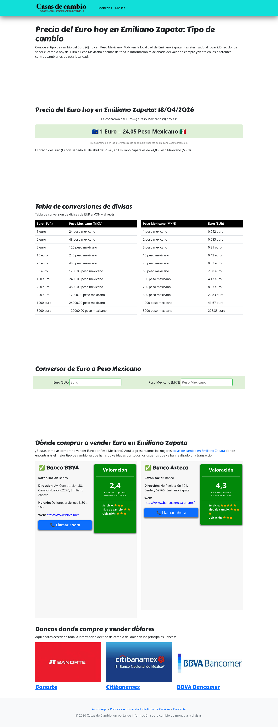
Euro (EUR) (61, 382)
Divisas (120, 8)
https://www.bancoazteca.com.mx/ (169, 502)
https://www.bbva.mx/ (63, 515)
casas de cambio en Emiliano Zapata (199, 451)
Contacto (179, 709)
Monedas (106, 7)
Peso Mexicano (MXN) (164, 382)
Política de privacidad (125, 709)
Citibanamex (123, 687)
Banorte (46, 687)
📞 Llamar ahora (65, 524)
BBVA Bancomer (198, 687)
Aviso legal (99, 709)
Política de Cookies (156, 709)
